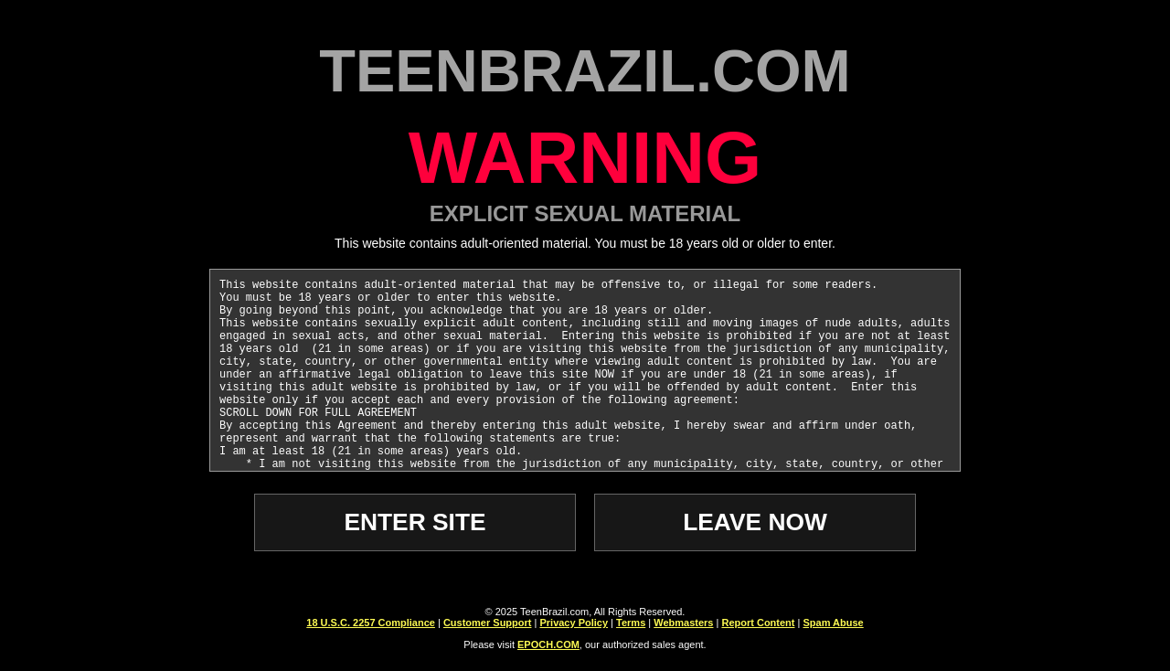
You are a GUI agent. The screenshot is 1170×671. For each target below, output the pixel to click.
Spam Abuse (833, 625)
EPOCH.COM (548, 647)
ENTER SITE (415, 523)
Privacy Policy (573, 625)
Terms (630, 625)
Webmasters (683, 625)
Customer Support (487, 625)
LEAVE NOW (754, 523)
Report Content (757, 625)
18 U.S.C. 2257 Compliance (370, 625)
